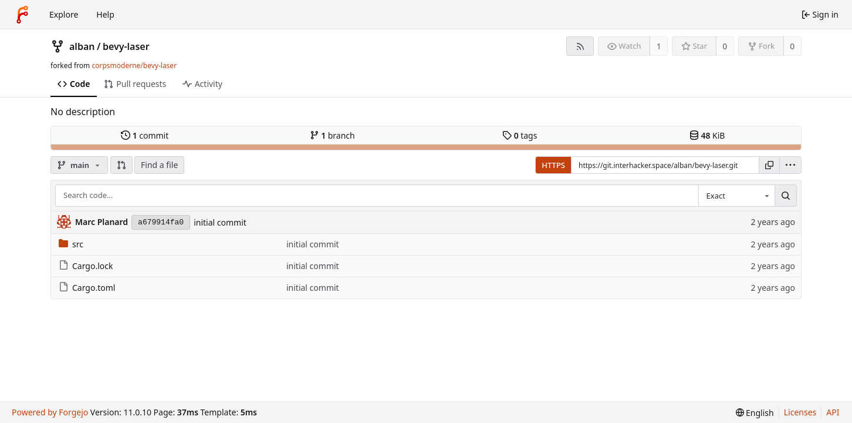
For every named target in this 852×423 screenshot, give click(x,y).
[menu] (790, 165)
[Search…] (786, 195)
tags (519, 135)
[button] (121, 165)
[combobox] (736, 195)
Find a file (159, 164)
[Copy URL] (769, 165)
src (71, 244)
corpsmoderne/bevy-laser (134, 65)
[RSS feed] (580, 46)
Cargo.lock (86, 265)
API (832, 412)
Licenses (800, 412)
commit (144, 135)
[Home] (22, 14)
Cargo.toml (87, 287)
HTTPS (553, 165)
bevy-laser (126, 46)
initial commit (220, 222)
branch (332, 135)
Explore (63, 14)
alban (81, 46)
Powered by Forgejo (50, 412)
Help (105, 14)
